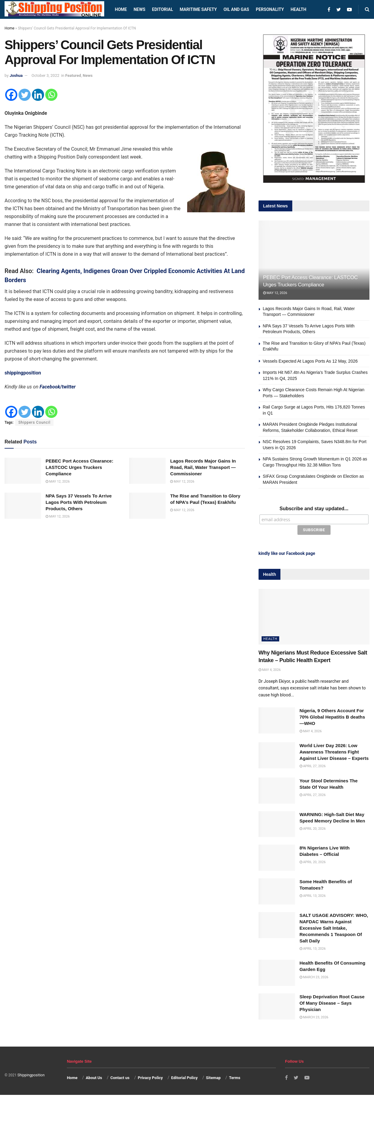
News (140, 9)
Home (121, 9)
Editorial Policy (184, 1077)
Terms (234, 1077)
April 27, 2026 (313, 765)
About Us (94, 1077)
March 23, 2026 (314, 976)
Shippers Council (34, 422)
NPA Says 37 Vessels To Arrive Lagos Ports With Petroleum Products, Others (79, 502)
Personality (270, 9)
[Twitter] (25, 95)
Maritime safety (198, 9)
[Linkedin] (38, 95)
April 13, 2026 (313, 895)
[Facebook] (11, 95)
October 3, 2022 (45, 75)
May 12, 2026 (58, 482)
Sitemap (213, 1077)
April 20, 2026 (313, 828)
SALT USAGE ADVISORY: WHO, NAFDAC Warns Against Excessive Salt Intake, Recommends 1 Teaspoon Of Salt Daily (334, 927)
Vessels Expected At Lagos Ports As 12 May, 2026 (310, 361)
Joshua (16, 75)
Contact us (119, 1077)
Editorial (162, 9)
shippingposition (23, 373)
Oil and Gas (236, 9)
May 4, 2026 (270, 669)
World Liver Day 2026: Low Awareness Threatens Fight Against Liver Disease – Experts (334, 751)
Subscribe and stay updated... (314, 508)
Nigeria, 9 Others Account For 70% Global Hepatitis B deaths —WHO (332, 716)
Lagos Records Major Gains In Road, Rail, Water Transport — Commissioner (203, 467)
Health (298, 9)
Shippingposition (30, 1074)
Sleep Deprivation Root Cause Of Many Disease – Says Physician (332, 1002)
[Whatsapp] (51, 95)
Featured (73, 75)
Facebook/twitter (57, 387)
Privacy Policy (150, 1077)
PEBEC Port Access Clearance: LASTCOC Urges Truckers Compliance (79, 467)
